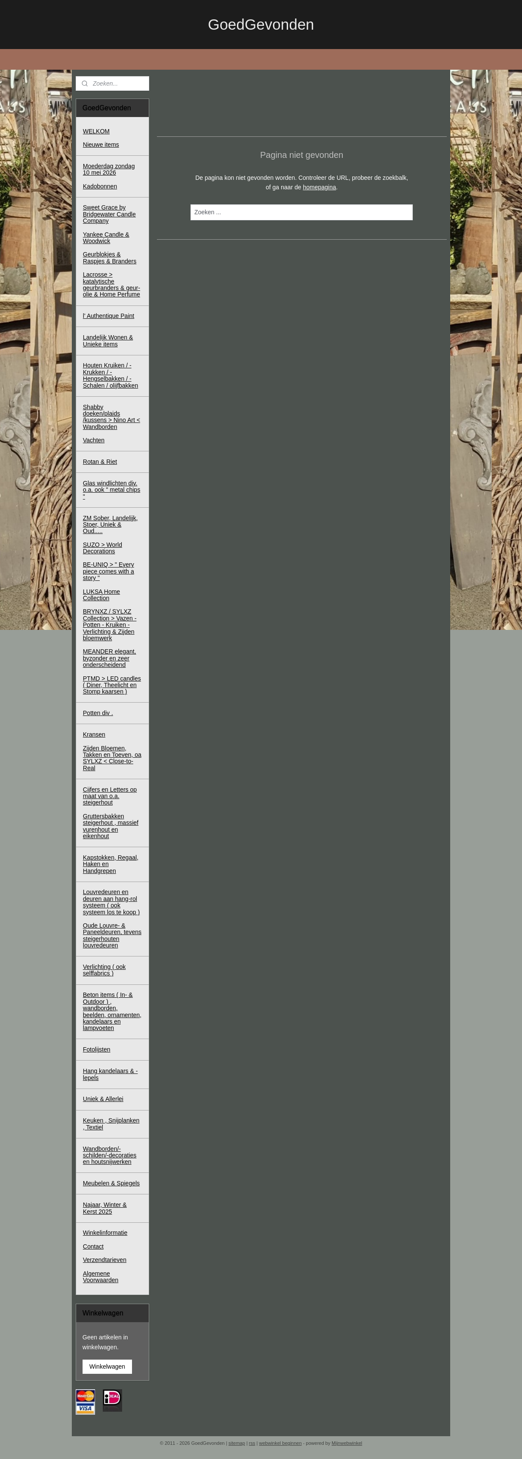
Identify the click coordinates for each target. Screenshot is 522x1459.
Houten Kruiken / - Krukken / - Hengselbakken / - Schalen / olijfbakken (110, 375)
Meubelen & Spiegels (111, 1183)
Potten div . (98, 712)
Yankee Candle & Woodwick (106, 237)
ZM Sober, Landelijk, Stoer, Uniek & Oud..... (110, 525)
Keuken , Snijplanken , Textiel (111, 1123)
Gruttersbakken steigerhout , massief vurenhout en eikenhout (110, 826)
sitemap (236, 1443)
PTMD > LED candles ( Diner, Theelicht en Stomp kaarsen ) (112, 685)
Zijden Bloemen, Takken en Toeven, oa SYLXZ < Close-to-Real (112, 758)
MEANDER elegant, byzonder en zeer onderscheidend (109, 658)
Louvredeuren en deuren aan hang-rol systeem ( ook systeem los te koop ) (111, 901)
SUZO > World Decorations (102, 548)
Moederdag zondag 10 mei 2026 (109, 169)
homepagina (319, 187)
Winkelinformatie (105, 1232)
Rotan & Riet (100, 461)
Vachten (93, 440)
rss (252, 1443)
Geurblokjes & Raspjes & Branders (110, 257)
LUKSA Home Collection (101, 594)
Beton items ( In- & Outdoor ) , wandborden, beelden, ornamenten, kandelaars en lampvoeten (112, 1011)
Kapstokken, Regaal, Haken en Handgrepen (110, 864)
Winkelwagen (107, 1366)
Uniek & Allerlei (103, 1098)
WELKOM (96, 131)
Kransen (94, 734)
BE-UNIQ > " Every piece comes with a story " (108, 571)
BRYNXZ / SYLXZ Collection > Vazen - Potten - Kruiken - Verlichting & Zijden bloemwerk (110, 625)
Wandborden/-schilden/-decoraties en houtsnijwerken (110, 1155)
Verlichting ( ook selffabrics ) (104, 970)
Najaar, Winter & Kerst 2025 (105, 1208)
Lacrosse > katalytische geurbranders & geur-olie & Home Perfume (111, 284)
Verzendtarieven (104, 1259)
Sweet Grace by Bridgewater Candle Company (109, 214)
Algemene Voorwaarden (101, 1276)
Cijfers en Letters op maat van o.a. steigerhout (110, 796)
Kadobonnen (100, 186)
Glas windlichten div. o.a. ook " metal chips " (111, 490)
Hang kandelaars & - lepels (110, 1074)
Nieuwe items (101, 144)
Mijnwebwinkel (347, 1443)
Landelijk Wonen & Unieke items (108, 340)
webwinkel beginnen (280, 1443)
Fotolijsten (97, 1049)
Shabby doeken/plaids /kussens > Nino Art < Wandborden (111, 417)
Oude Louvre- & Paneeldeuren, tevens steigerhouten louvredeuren (112, 935)
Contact (93, 1246)
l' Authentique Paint (108, 315)
